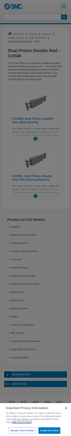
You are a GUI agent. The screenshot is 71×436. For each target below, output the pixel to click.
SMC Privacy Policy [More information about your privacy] (22, 426)
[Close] (66, 412)
